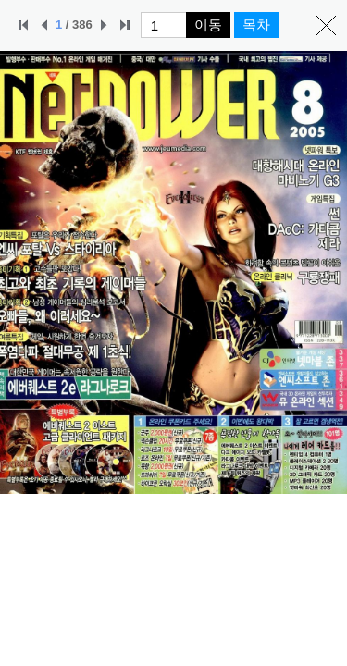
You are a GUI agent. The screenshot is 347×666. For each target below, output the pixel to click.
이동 (208, 24)
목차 (256, 24)
